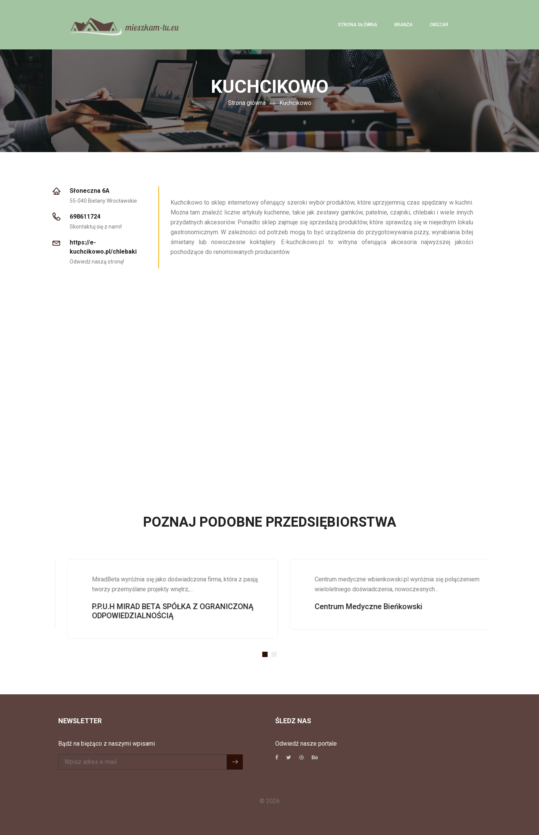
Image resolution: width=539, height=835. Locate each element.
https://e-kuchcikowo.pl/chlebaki (103, 247)
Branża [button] (403, 24)
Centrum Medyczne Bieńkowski (381, 606)
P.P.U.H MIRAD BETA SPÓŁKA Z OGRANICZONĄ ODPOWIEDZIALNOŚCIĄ (185, 611)
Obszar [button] (439, 24)
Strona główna (357, 24)
